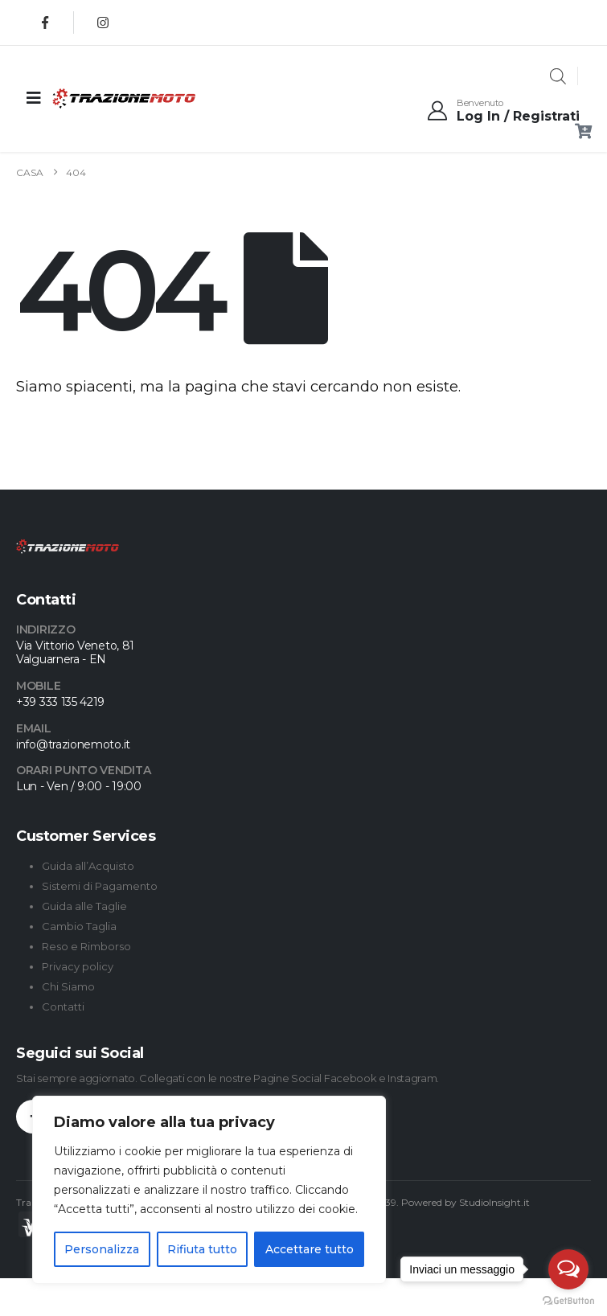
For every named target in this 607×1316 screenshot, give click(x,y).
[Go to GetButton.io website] (568, 1300)
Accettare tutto (309, 1249)
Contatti (63, 1006)
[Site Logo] (92, 98)
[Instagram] (103, 22)
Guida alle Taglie (84, 906)
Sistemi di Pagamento (100, 885)
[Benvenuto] (502, 111)
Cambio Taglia (79, 926)
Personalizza (101, 1249)
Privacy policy (77, 966)
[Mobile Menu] (33, 98)
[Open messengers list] (568, 1269)
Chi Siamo (68, 986)
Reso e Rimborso (86, 946)
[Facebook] (45, 22)
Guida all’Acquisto (88, 865)
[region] (209, 1190)
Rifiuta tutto (202, 1249)
